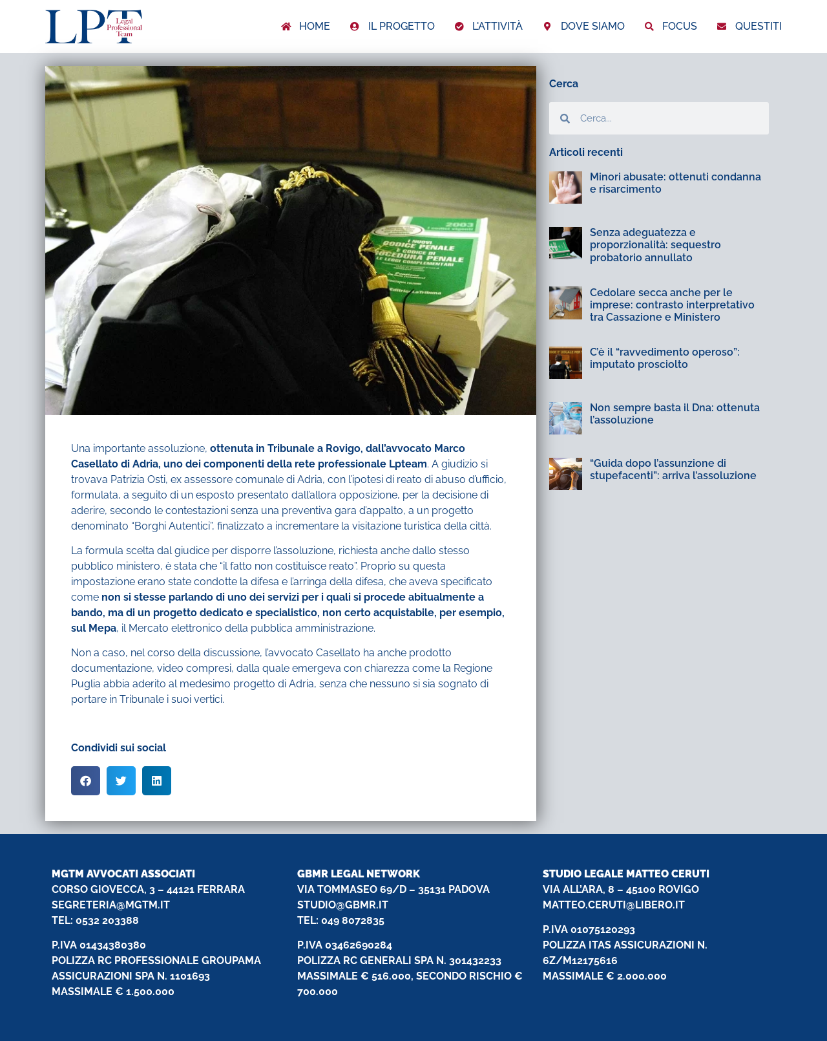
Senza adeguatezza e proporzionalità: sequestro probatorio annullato (655, 244)
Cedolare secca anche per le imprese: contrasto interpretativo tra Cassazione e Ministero (672, 304)
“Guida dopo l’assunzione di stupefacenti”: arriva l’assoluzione (673, 469)
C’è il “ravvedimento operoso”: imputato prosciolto (665, 358)
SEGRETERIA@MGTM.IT (111, 905)
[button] (85, 780)
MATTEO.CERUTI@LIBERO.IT (614, 905)
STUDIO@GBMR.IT (342, 905)
